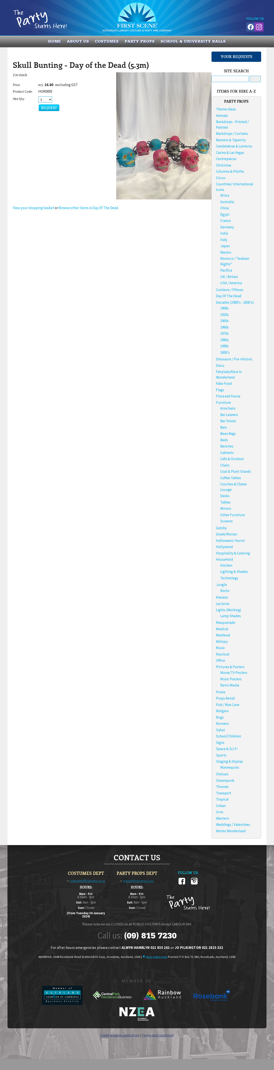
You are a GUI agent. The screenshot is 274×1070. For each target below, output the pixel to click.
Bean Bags (228, 433)
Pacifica (226, 270)
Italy (223, 239)
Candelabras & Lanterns (234, 146)
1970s (224, 333)
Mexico (225, 252)
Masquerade (225, 622)
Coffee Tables (230, 478)
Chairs (224, 465)
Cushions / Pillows (229, 289)
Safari (220, 730)
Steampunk (225, 780)
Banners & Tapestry (231, 140)
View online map (156, 957)
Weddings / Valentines (233, 824)
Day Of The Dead (228, 296)
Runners (222, 723)
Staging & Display (229, 761)
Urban (221, 805)
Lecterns (222, 603)
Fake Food (224, 383)
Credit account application (119, 1035)
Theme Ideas (226, 109)
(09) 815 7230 (150, 935)
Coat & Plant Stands (235, 471)
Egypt (224, 214)
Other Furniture (232, 515)
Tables (225, 502)
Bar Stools (228, 421)
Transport (223, 793)
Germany (227, 227)
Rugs (220, 717)
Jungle (221, 584)
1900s (224, 308)
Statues (222, 774)
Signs (220, 742)
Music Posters (231, 679)
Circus (220, 177)
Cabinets (227, 452)
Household (224, 559)
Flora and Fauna (228, 396)
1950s (224, 320)
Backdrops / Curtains (232, 133)
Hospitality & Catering (233, 553)
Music (220, 647)
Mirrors (225, 508)
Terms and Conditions (158, 1035)
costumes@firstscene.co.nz (87, 881)
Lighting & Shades (234, 571)
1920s (224, 314)
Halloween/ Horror (230, 540)
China (224, 208)
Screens (226, 521)
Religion (222, 711)
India (224, 233)
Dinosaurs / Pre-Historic (234, 359)
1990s (224, 346)
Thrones (222, 786)
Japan (225, 246)
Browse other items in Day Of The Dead (88, 207)
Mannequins (229, 767)
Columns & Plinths (230, 171)
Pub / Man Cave (227, 704)
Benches (226, 446)
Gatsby (221, 528)
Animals (222, 115)
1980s (224, 339)
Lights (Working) (228, 610)
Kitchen (226, 565)
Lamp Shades (230, 616)
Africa (224, 195)
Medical (222, 629)
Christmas (223, 165)
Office (220, 660)
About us (78, 41)
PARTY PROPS (140, 41)
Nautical (222, 654)
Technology (229, 578)
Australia (227, 201)
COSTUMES (107, 41)
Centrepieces (226, 158)
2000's (225, 352)
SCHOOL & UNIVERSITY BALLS (193, 41)
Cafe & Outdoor (232, 458)
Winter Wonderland (231, 831)
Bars (223, 427)
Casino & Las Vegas (230, 152)
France (225, 220)
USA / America (231, 283)
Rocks (224, 590)
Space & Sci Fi (226, 748)
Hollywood (224, 546)
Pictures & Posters (230, 666)
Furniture (223, 402)
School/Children (228, 736)
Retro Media (229, 685)
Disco (220, 365)
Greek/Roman (226, 534)
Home (54, 41)
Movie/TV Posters (233, 672)
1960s (224, 327)
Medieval (223, 635)
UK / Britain (229, 276)
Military (222, 641)
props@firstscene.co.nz (138, 881)
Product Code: (23, 91)
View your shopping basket (33, 207)
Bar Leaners (229, 414)
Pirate (220, 692)
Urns (219, 812)
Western (222, 818)
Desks (224, 495)
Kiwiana (222, 597)
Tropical (222, 799)
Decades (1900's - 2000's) (235, 302)
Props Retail (225, 698)
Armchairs (227, 408)
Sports (221, 755)
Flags (220, 390)
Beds (224, 440)
